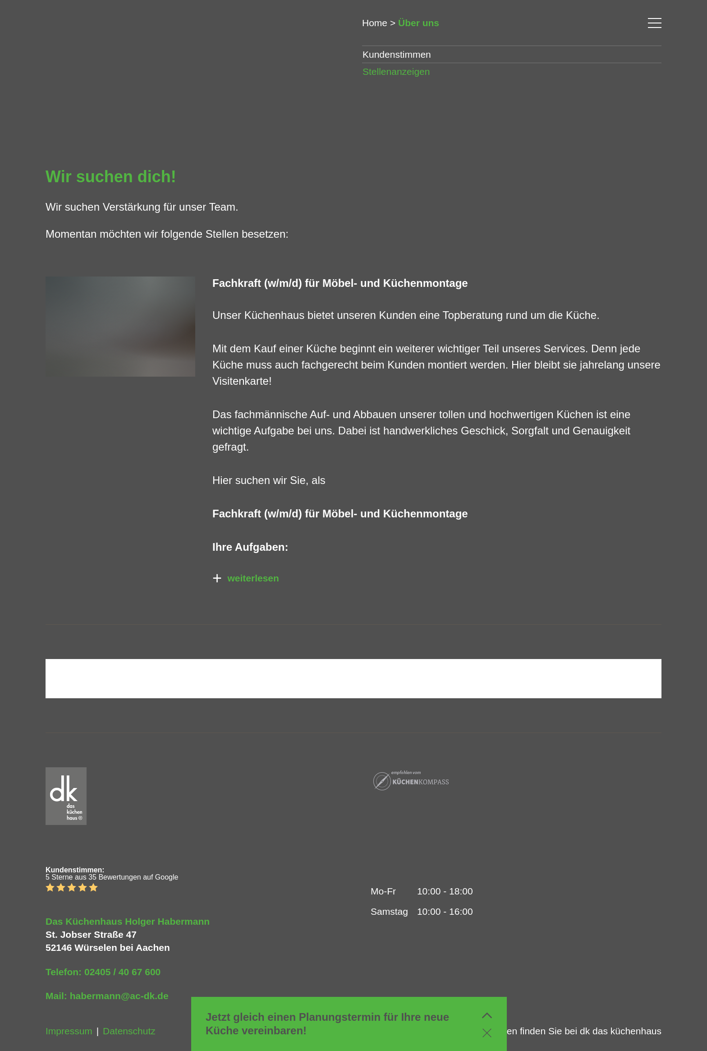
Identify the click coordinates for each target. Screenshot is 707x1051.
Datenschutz (129, 1031)
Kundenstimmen (397, 54)
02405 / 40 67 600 (122, 972)
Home (374, 23)
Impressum (69, 1031)
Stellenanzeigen (396, 71)
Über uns (418, 23)
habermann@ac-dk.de (119, 996)
